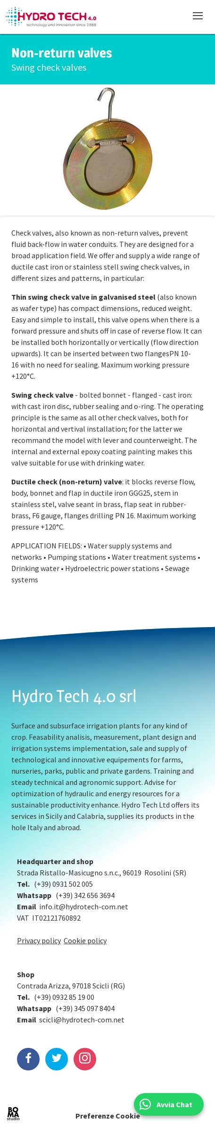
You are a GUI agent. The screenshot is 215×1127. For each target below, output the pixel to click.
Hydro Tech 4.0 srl (74, 696)
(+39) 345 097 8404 (85, 1008)
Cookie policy (85, 940)
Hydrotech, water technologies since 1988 (51, 17)
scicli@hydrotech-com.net (81, 1019)
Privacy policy (39, 940)
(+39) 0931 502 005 (63, 884)
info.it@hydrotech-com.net (83, 906)
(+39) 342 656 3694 (85, 895)
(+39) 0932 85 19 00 (64, 997)
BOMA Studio (13, 1113)
